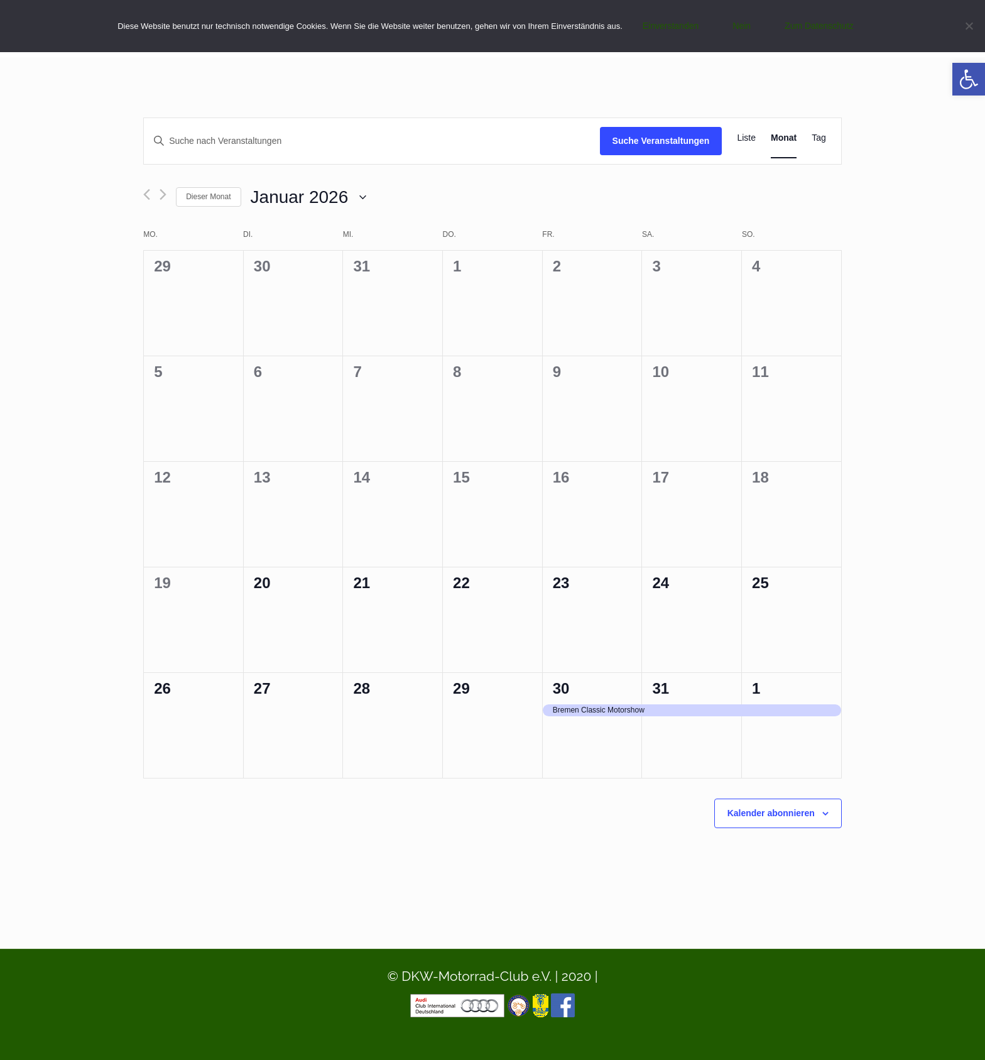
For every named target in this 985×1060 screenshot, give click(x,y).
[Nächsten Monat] (163, 194)
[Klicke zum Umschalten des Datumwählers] (309, 197)
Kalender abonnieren (771, 813)
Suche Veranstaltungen (661, 141)
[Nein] (969, 25)
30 (561, 688)
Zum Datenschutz (819, 26)
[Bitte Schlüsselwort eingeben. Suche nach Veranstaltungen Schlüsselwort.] (371, 141)
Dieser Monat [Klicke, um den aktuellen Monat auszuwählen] (208, 196)
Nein (741, 26)
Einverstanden (671, 26)
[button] (968, 79)
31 (660, 688)
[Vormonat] (146, 194)
